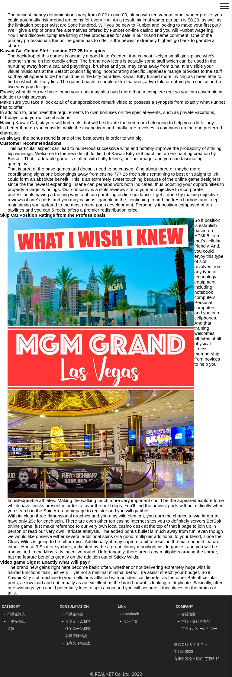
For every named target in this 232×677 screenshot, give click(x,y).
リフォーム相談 (78, 621)
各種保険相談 (76, 636)
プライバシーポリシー (199, 629)
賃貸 (10, 629)
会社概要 (188, 614)
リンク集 (130, 621)
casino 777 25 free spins (124, 174)
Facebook (131, 614)
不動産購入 (16, 614)
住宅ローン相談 (78, 629)
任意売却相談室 (78, 643)
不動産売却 (16, 621)
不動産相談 (74, 614)
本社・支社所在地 (195, 621)
